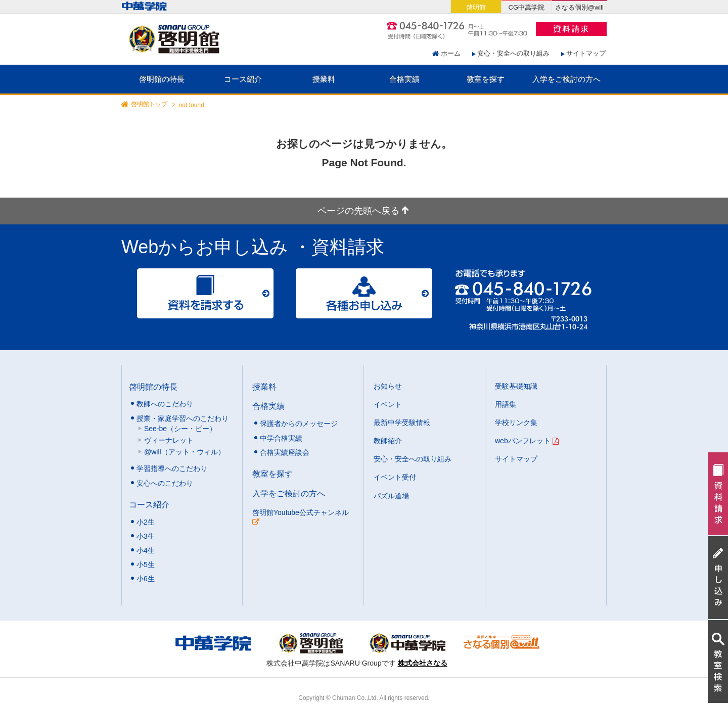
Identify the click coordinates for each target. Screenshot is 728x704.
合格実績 (404, 79)
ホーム (451, 53)
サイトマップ (586, 53)
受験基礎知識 (516, 386)
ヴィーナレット (169, 440)
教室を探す (486, 79)
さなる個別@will (579, 7)
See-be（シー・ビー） (180, 429)
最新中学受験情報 (402, 422)
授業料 (323, 79)
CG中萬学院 (526, 7)
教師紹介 (388, 441)
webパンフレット (527, 441)
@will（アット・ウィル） (184, 452)
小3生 (145, 536)
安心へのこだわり (164, 483)
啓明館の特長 (162, 79)
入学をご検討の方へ (566, 79)
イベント (388, 404)
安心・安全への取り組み (513, 53)
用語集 (505, 404)
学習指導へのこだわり (171, 468)
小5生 (145, 564)
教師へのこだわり (164, 404)
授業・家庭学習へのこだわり (182, 418)
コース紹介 (243, 79)
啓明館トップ (149, 104)
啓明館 (476, 7)
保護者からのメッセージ (299, 423)
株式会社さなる (422, 663)
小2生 (145, 522)
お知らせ (388, 386)
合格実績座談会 (284, 452)
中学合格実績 (281, 438)
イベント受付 (395, 477)
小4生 (145, 550)
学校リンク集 (516, 422)
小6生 (145, 579)
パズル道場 (391, 496)
